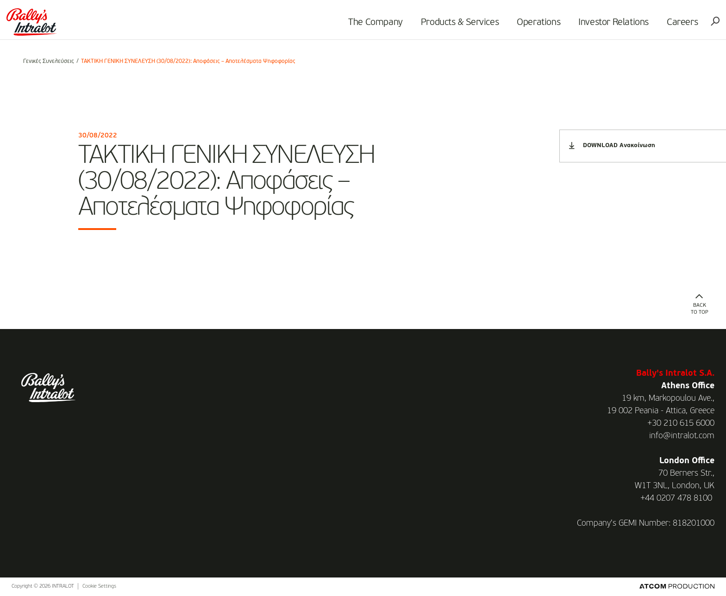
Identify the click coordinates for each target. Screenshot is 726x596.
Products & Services (446, 26)
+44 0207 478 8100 (676, 498)
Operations (525, 26)
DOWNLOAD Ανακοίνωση (612, 145)
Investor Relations (600, 26)
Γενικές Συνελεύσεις (48, 61)
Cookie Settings (99, 586)
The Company (362, 26)
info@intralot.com (681, 436)
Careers (668, 26)
